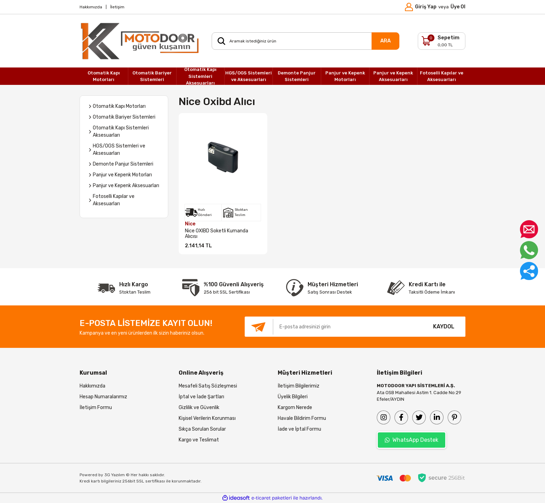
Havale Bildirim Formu (302, 418)
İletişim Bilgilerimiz (298, 386)
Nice (190, 223)
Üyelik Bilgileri (293, 397)
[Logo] (140, 41)
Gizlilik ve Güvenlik (199, 407)
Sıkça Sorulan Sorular (202, 429)
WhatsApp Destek (411, 440)
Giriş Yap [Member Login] (426, 7)
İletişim (117, 7)
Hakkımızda (91, 7)
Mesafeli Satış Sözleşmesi (208, 386)
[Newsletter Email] (333, 327)
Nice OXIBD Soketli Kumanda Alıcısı (216, 233)
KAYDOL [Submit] (443, 326)
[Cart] (442, 41)
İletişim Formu (96, 407)
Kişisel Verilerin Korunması (207, 418)
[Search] (305, 41)
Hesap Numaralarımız (103, 397)
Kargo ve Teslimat (199, 440)
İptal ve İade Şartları (201, 397)
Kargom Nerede (295, 407)
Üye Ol (457, 7)
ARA (385, 41)
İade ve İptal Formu (299, 429)
